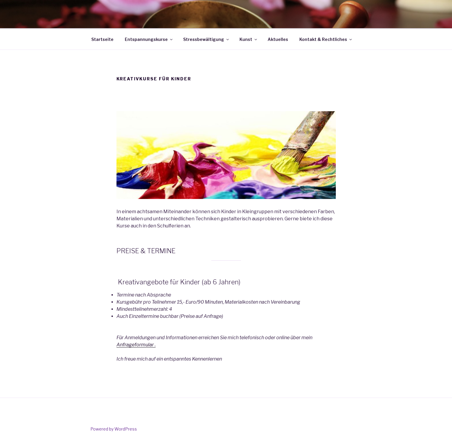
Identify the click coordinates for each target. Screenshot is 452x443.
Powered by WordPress (113, 428)
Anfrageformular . (136, 345)
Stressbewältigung (206, 39)
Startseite (102, 39)
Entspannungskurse (149, 39)
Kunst (248, 39)
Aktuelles (278, 39)
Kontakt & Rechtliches (326, 39)
